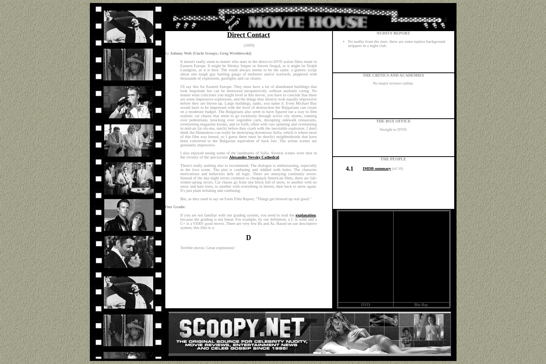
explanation (306, 215)
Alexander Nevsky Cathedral (254, 157)
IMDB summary (377, 168)
